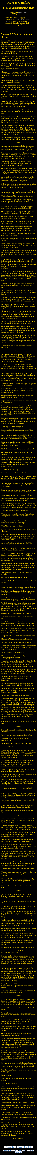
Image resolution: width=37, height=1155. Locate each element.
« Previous (7, 1150)
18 (32, 1150)
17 (28, 1150)
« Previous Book (10, 1147)
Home (19, 1147)
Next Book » (28, 1147)
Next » (18, 1152)
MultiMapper (22, 12)
